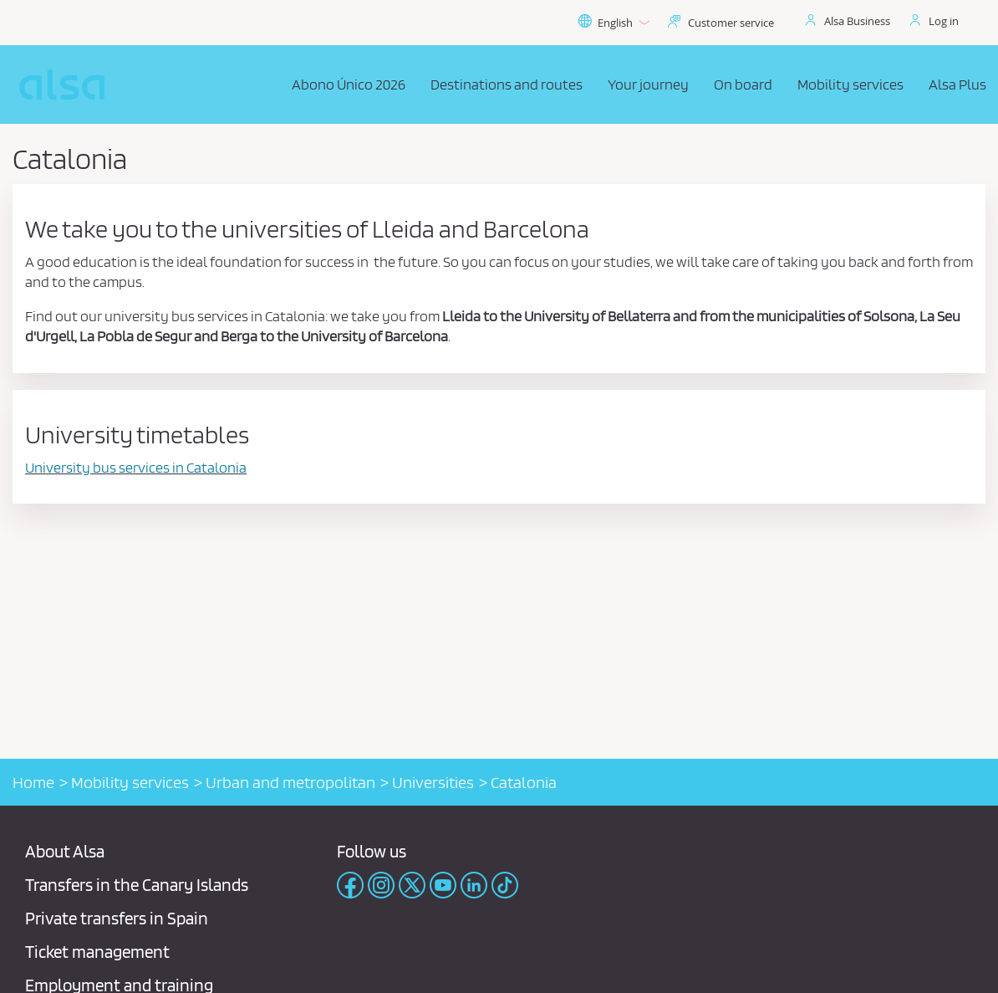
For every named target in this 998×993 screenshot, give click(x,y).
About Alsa (64, 851)
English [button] (613, 22)
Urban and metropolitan (290, 782)
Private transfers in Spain (116, 918)
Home (33, 782)
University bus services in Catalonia (136, 467)
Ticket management (97, 951)
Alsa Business (857, 20)
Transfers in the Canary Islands (136, 884)
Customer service (731, 22)
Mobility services (130, 782)
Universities (433, 782)
